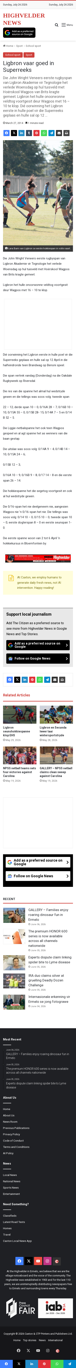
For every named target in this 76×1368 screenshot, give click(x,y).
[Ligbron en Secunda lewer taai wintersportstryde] (56, 715)
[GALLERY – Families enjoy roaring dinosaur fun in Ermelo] (14, 915)
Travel (7, 1234)
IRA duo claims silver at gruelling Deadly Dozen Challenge (46, 980)
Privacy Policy (11, 1134)
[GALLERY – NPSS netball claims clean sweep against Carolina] (56, 755)
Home (8, 45)
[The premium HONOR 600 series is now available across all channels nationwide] (14, 936)
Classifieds (9, 1215)
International (55, 1340)
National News (11, 1181)
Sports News (11, 1187)
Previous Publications (16, 1128)
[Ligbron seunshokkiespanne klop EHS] (19, 715)
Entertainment (11, 1193)
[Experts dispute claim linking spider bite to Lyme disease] (14, 962)
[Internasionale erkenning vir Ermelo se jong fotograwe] (14, 1002)
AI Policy (8, 1153)
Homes (7, 1228)
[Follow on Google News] (38, 658)
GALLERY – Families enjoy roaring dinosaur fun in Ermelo (48, 915)
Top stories (29, 1340)
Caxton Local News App (17, 1240)
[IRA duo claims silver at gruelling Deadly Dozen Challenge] (14, 981)
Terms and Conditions (16, 1146)
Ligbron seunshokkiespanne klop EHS (16, 731)
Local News (10, 1175)
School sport (33, 45)
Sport (19, 45)
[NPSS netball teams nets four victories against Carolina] (19, 755)
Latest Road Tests (14, 1222)
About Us (8, 1115)
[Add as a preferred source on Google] (19, 32)
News (42, 1340)
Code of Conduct (13, 1140)
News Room (10, 1121)
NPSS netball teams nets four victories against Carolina (19, 772)
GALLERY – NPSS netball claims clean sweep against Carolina (56, 772)
